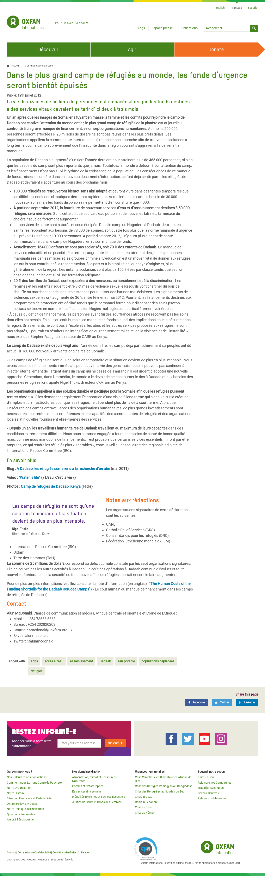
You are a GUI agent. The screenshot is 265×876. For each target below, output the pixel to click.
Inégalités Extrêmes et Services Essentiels (98, 796)
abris (34, 661)
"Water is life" (29, 477)
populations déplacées (157, 661)
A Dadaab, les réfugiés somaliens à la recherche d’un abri (63, 468)
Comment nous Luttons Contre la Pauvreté (34, 782)
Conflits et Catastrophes (87, 786)
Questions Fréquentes (21, 814)
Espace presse (162, 28)
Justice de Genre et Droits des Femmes (97, 802)
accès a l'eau (53, 661)
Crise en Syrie (143, 807)
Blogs (141, 28)
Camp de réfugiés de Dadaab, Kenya (51, 486)
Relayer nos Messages (212, 798)
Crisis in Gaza (143, 796)
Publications (188, 28)
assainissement (81, 661)
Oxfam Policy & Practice (22, 803)
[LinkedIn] (247, 702)
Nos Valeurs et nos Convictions (27, 777)
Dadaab (105, 661)
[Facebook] (196, 702)
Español (253, 7)
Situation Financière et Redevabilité (29, 798)
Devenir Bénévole (209, 793)
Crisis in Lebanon (146, 802)
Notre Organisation (19, 787)
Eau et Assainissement (86, 791)
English (220, 7)
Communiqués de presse (39, 65)
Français (236, 7)
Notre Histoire (16, 793)
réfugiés (36, 671)
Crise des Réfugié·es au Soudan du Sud (160, 791)
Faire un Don (206, 777)
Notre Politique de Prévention (25, 809)
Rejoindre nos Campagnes (214, 782)
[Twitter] (222, 702)
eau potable (126, 661)
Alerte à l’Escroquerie (20, 819)
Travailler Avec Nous (211, 787)
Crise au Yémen (145, 812)
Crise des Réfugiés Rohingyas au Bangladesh (163, 786)
